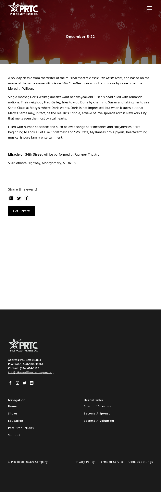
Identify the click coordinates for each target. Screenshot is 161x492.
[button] (149, 8)
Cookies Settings (141, 462)
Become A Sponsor (98, 413)
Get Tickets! (21, 211)
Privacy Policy (85, 462)
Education (15, 421)
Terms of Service (111, 462)
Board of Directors (98, 406)
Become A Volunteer (99, 421)
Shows (13, 413)
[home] (23, 8)
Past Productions (21, 428)
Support (14, 435)
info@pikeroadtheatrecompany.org (31, 372)
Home (12, 406)
